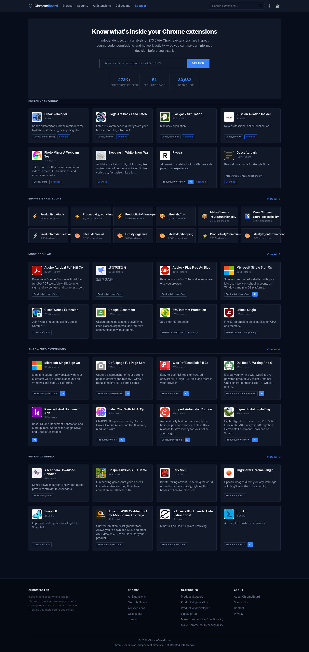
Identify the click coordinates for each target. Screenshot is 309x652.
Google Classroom (121, 310)
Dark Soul (179, 470)
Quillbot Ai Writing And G (254, 363)
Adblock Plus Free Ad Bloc (191, 267)
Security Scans (137, 602)
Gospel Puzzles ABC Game (127, 470)
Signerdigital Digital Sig (253, 409)
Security (82, 5)
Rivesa (177, 152)
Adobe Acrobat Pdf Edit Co (63, 267)
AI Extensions (102, 5)
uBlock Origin (246, 310)
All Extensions (137, 596)
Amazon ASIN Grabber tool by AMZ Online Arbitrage (127, 513)
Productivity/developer (195, 608)
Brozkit (241, 511)
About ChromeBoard (247, 596)
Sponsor (140, 5)
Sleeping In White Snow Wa (128, 152)
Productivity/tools (192, 596)
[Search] (260, 5)
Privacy (238, 613)
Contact (239, 608)
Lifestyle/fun (189, 613)
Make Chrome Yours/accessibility (202, 625)
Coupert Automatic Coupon (192, 409)
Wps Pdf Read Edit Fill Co (190, 363)
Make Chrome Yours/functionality (202, 619)
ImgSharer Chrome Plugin (255, 470)
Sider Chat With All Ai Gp (126, 409)
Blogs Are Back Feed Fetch (127, 114)
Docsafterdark (246, 152)
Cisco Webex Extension (61, 310)
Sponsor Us (241, 602)
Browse (68, 5)
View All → (274, 198)
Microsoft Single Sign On (254, 267)
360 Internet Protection (189, 310)
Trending (133, 619)
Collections (122, 5)
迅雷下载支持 (117, 267)
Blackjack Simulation (187, 114)
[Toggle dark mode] (269, 5)
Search (198, 63)
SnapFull (50, 511)
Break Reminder (55, 114)
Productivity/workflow (194, 602)
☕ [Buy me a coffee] (277, 5)
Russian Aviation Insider (253, 114)
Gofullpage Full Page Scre (126, 363)
